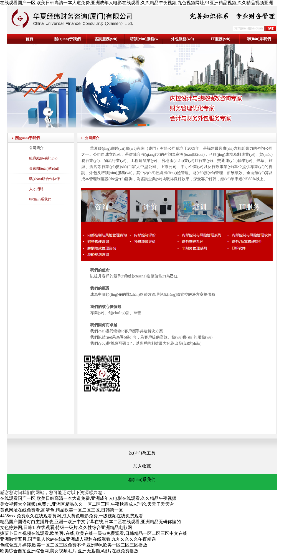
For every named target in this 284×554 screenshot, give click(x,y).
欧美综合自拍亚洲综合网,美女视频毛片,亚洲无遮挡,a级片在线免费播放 (69, 550)
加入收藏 (142, 466)
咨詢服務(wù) (105, 39)
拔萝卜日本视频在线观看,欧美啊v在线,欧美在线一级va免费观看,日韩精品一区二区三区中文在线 (93, 533)
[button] (136, 125)
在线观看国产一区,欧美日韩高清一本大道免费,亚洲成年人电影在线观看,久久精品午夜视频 (88, 498)
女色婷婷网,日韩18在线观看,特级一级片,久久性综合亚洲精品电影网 (66, 527)
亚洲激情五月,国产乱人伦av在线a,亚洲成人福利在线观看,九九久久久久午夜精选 (78, 539)
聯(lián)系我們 (259, 39)
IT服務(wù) (220, 39)
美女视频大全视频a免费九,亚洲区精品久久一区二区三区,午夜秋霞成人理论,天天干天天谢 (87, 504)
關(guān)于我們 (67, 39)
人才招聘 (36, 189)
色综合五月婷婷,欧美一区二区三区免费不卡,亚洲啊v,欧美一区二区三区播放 (73, 545)
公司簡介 (36, 148)
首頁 (29, 39)
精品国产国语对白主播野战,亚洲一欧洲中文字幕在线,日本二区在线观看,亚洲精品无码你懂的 (90, 521)
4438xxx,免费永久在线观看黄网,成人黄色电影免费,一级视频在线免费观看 (71, 515)
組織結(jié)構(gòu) (43, 158)
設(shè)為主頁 (142, 452)
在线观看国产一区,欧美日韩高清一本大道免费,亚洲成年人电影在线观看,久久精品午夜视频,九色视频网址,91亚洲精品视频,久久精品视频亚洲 (136, 2)
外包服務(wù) (182, 39)
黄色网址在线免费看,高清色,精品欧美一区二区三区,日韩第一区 (61, 510)
